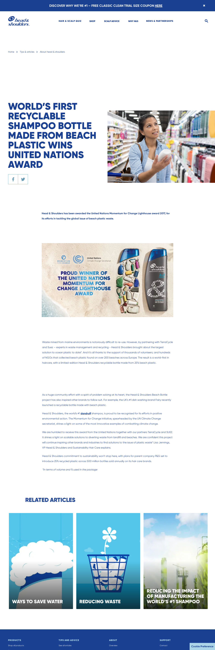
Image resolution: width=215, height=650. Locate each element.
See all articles (65, 645)
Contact (163, 645)
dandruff (88, 413)
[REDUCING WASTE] (113, 561)
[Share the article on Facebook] (13, 179)
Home (11, 51)
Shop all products (16, 645)
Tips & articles (27, 51)
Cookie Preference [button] (202, 646)
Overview (113, 645)
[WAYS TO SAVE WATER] (45, 561)
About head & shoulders (52, 51)
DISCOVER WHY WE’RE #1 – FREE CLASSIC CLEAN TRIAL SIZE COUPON (105, 6)
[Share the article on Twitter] (23, 179)
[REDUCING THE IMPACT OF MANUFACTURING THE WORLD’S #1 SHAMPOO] (180, 561)
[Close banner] (204, 5)
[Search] (206, 21)
